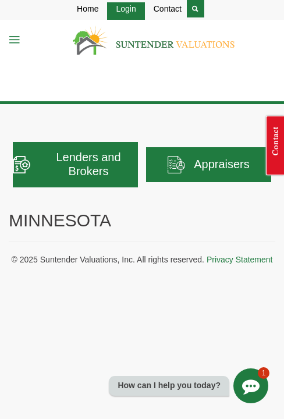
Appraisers (209, 164)
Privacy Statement (240, 259)
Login (126, 8)
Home (87, 8)
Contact (168, 8)
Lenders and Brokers (67, 164)
